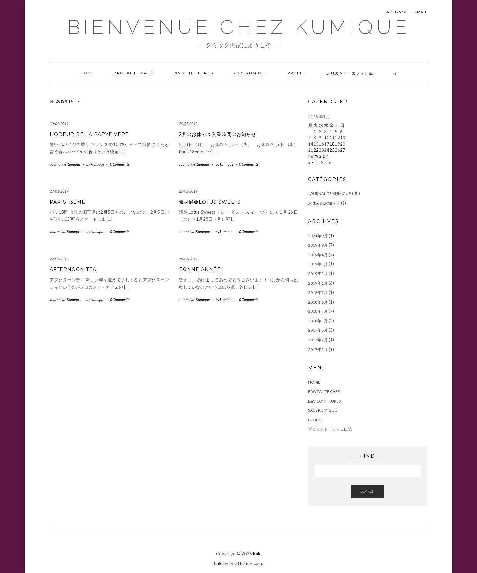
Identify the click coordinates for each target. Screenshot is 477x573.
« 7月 (313, 162)
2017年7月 (318, 339)
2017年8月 (318, 330)
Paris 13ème (67, 202)
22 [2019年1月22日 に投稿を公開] (316, 150)
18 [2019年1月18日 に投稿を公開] (332, 144)
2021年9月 (318, 235)
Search (368, 491)
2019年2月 (318, 273)
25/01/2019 (188, 191)
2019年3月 (318, 264)
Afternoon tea (73, 269)
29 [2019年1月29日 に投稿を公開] (316, 156)
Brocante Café (133, 73)
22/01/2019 (59, 259)
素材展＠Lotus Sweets (210, 202)
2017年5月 (318, 349)
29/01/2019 (188, 123)
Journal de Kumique (65, 164)
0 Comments (119, 164)
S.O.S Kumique (250, 73)
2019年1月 (318, 283)
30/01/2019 (59, 123)
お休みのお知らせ (324, 203)
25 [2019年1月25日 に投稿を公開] (332, 150)
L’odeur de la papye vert (89, 134)
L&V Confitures (192, 73)
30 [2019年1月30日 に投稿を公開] (321, 156)
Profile (297, 73)
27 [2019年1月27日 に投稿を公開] (342, 150)
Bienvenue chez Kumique (238, 27)
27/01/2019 (59, 191)
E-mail (420, 12)
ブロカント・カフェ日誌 (350, 73)
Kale (257, 553)
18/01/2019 (188, 259)
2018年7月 (318, 292)
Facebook (395, 12)
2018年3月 (318, 320)
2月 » (326, 162)
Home (87, 73)
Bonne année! (200, 269)
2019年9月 (318, 245)
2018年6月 (318, 302)
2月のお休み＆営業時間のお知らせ (217, 134)
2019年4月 (318, 254)
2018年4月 (318, 311)
